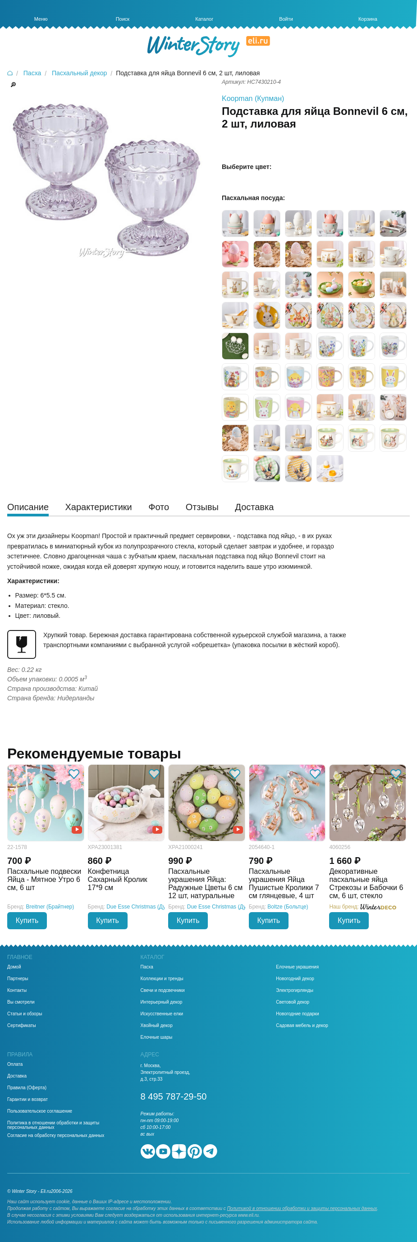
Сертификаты (21, 1025)
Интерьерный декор (162, 1002)
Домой (14, 967)
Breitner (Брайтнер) (50, 907)
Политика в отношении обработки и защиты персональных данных (53, 1125)
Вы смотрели (21, 1002)
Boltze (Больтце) (287, 907)
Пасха (147, 967)
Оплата (15, 1064)
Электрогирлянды (294, 990)
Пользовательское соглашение (39, 1111)
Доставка (17, 1076)
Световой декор (292, 1002)
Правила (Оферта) (26, 1088)
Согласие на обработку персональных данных (55, 1135)
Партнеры (17, 979)
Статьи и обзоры (24, 1014)
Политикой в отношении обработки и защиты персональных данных (302, 1208)
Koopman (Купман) (253, 98)
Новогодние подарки (297, 1014)
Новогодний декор (295, 979)
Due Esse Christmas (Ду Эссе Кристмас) (156, 907)
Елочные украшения (297, 967)
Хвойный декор (157, 1025)
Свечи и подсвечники (163, 990)
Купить (27, 920)
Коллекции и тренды (162, 979)
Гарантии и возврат (27, 1099)
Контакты (17, 990)
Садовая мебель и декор (302, 1025)
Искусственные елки (162, 1014)
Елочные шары (157, 1037)
